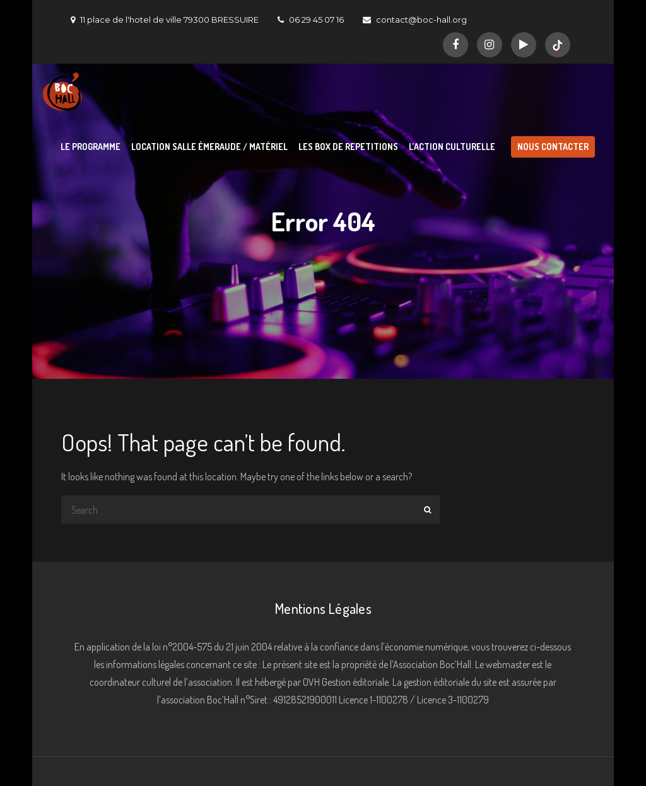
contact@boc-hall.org (415, 19)
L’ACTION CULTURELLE (452, 146)
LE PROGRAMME (90, 146)
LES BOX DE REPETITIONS (348, 146)
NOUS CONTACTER (553, 146)
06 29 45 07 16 (311, 19)
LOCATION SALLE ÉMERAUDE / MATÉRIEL (209, 146)
